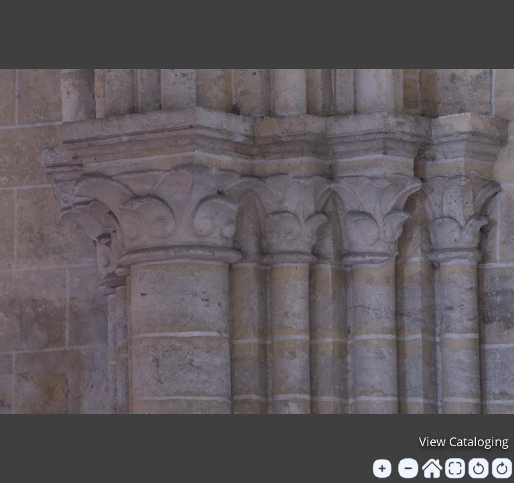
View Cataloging (464, 441)
